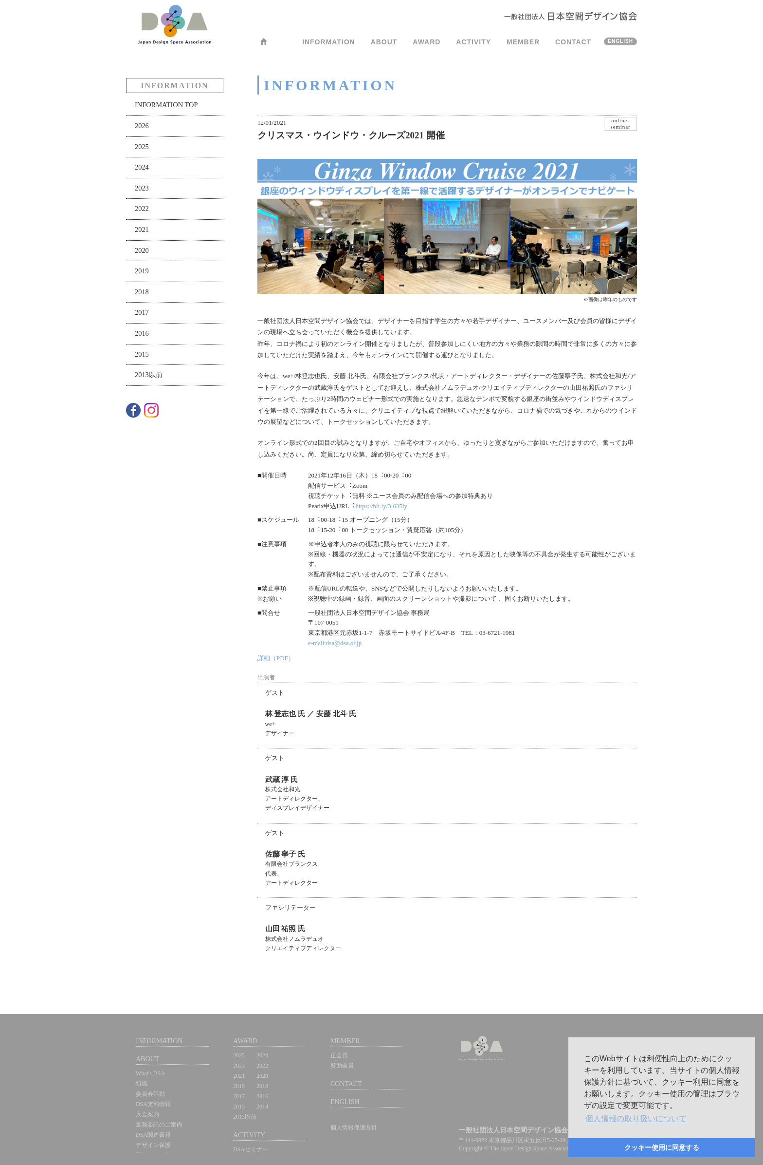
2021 (142, 229)
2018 (142, 292)
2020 (142, 250)
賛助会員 (342, 1065)
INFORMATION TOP (166, 105)
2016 (142, 333)
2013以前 (149, 375)
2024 (142, 167)
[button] (636, 1118)
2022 (142, 208)
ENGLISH (620, 41)
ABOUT (384, 42)
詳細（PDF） (275, 658)
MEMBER (523, 42)
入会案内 (147, 1114)
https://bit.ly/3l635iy (382, 506)
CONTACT (573, 42)
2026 (142, 126)
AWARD (426, 42)
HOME (264, 45)
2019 (142, 271)
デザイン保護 (153, 1145)
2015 (142, 354)
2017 (142, 312)
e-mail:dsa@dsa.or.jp (335, 643)
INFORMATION (328, 42)
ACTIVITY (473, 42)
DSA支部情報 (153, 1104)
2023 (142, 188)
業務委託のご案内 (159, 1124)
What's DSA (150, 1073)
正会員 (339, 1055)
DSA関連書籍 (153, 1134)
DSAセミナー (250, 1149)
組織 (141, 1083)
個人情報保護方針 (353, 1127)
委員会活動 (150, 1093)
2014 (262, 1106)
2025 (142, 147)
